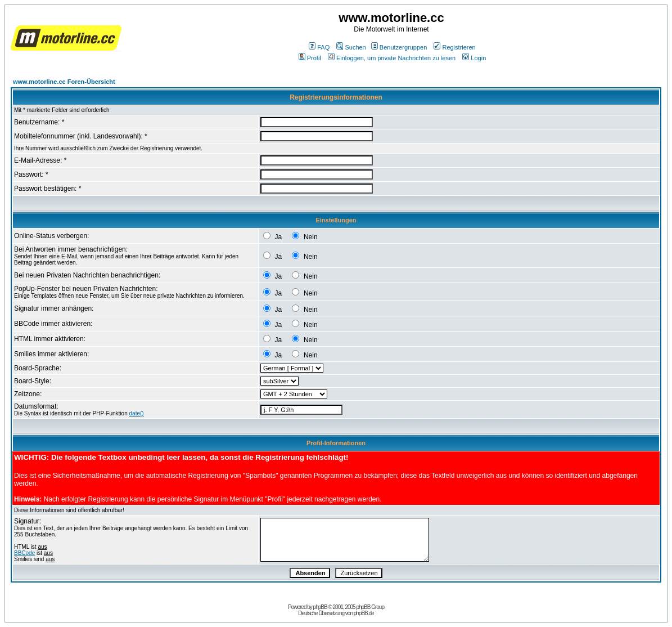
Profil (310, 58)
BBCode (24, 553)
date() (136, 413)
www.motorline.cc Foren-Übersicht (64, 81)
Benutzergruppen (399, 47)
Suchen (351, 47)
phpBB (320, 607)
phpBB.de (364, 613)
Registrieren (454, 47)
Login (474, 58)
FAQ (319, 47)
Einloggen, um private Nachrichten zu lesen (391, 58)
